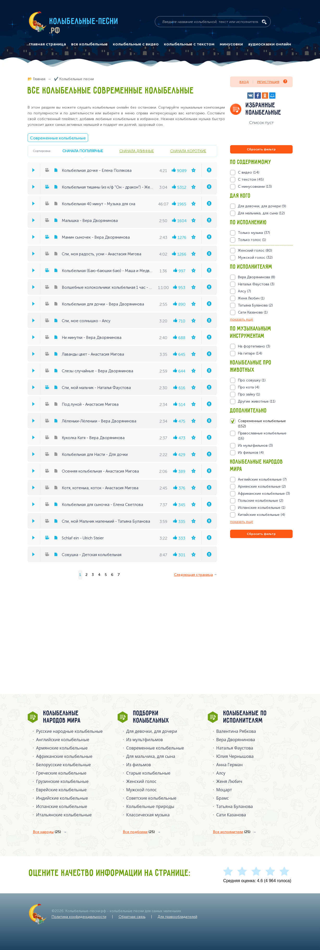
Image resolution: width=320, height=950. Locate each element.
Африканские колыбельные (64, 756)
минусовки (231, 44)
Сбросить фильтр (261, 149)
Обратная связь (132, 916)
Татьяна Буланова (234, 806)
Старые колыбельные (148, 773)
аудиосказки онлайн (269, 44)
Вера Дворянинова (235, 739)
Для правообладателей (177, 916)
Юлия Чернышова (235, 756)
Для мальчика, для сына (150, 756)
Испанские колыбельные (61, 806)
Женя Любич (229, 781)
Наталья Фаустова (234, 748)
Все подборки (139, 832)
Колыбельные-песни (84, 21)
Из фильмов (138, 765)
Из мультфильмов (144, 739)
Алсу (220, 773)
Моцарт (224, 790)
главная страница (47, 44)
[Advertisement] (261, 595)
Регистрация (272, 81)
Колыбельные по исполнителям (245, 717)
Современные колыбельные (58, 137)
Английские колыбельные (62, 739)
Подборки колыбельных (151, 717)
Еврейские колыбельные (61, 790)
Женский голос (141, 781)
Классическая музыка (148, 815)
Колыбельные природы (150, 806)
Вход (244, 82)
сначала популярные (82, 151)
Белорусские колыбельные (63, 765)
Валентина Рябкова (236, 731)
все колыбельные (89, 44)
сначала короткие (188, 151)
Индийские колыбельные (62, 798)
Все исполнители (231, 832)
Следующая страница (193, 575)
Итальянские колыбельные (64, 815)
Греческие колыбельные (61, 773)
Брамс (222, 798)
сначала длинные (136, 151)
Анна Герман (229, 765)
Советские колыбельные (151, 798)
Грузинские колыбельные (62, 781)
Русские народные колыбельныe (69, 731)
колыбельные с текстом (189, 44)
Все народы (47, 832)
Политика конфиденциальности (79, 916)
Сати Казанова (231, 815)
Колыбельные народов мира (62, 717)
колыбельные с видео (136, 44)
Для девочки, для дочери (151, 731)
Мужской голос (141, 790)
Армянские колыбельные (62, 748)
